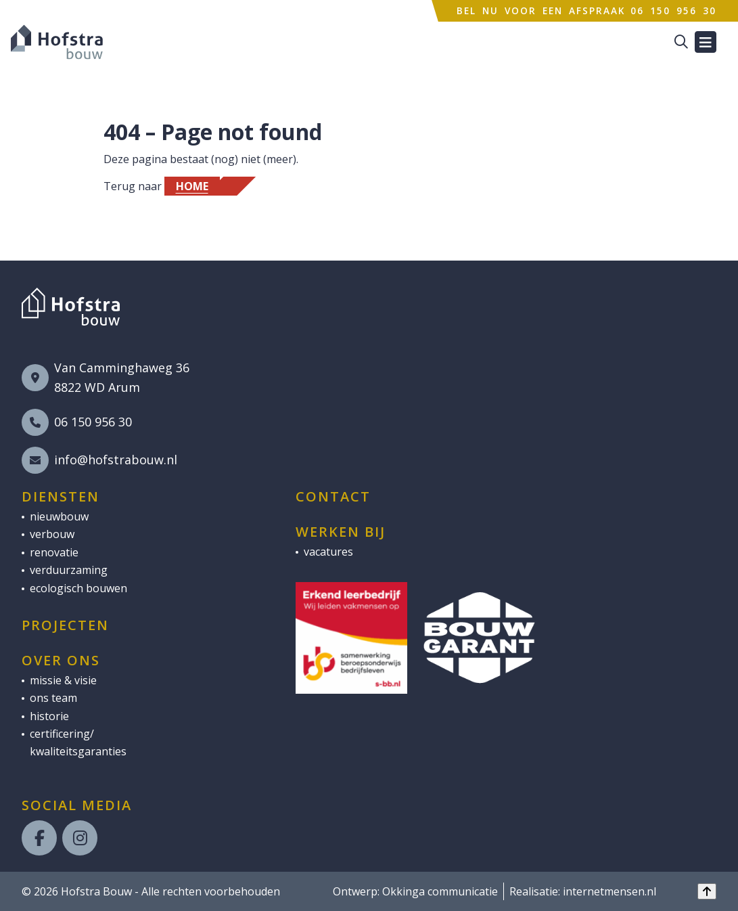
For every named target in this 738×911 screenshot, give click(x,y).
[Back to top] (706, 891)
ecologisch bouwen (78, 588)
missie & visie (63, 680)
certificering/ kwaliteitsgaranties (78, 742)
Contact (333, 497)
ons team (53, 697)
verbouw (52, 534)
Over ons (61, 660)
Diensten (60, 497)
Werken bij (341, 532)
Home (192, 186)
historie (49, 716)
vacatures (328, 551)
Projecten (65, 625)
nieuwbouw (59, 516)
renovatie (54, 552)
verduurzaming (69, 569)
